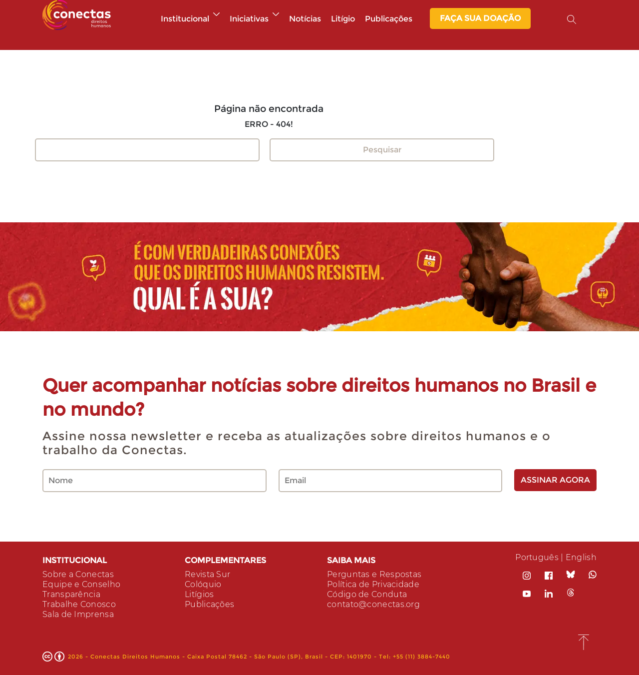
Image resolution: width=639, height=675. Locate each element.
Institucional (190, 18)
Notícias (305, 18)
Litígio (343, 18)
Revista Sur (207, 574)
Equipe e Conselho (81, 584)
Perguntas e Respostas (374, 574)
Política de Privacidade (373, 584)
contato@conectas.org (373, 604)
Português (537, 557)
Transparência (71, 594)
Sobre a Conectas (78, 574)
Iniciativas (254, 18)
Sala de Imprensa (78, 614)
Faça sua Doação (480, 18)
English (581, 557)
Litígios (199, 594)
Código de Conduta (367, 594)
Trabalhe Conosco (79, 604)
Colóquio (203, 584)
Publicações (388, 18)
